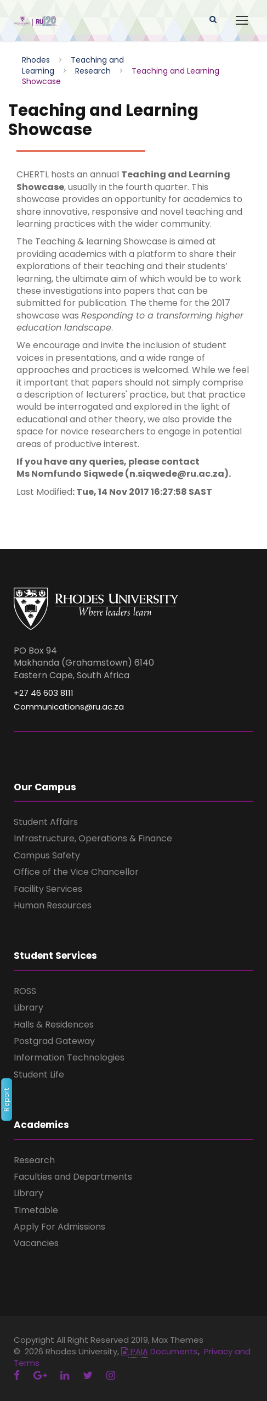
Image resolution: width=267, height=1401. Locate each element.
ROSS (25, 991)
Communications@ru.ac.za (69, 706)
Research (93, 70)
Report (6, 1099)
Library (28, 1007)
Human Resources (53, 905)
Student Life (39, 1074)
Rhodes (36, 59)
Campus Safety (47, 855)
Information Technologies (69, 1057)
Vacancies (36, 1243)
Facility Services (48, 889)
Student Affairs (46, 822)
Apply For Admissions (59, 1226)
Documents (159, 1351)
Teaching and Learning (73, 65)
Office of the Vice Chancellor (76, 872)
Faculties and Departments (73, 1176)
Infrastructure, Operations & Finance (93, 838)
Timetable (36, 1210)
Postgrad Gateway (54, 1041)
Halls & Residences (54, 1024)
